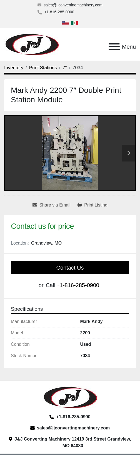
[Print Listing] (92, 205)
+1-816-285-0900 (59, 12)
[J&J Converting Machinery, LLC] (70, 397)
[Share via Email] (51, 205)
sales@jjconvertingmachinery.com (73, 5)
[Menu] (114, 46)
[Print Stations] (43, 67)
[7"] (64, 67)
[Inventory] (13, 67)
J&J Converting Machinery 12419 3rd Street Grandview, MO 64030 (72, 442)
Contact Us (70, 268)
